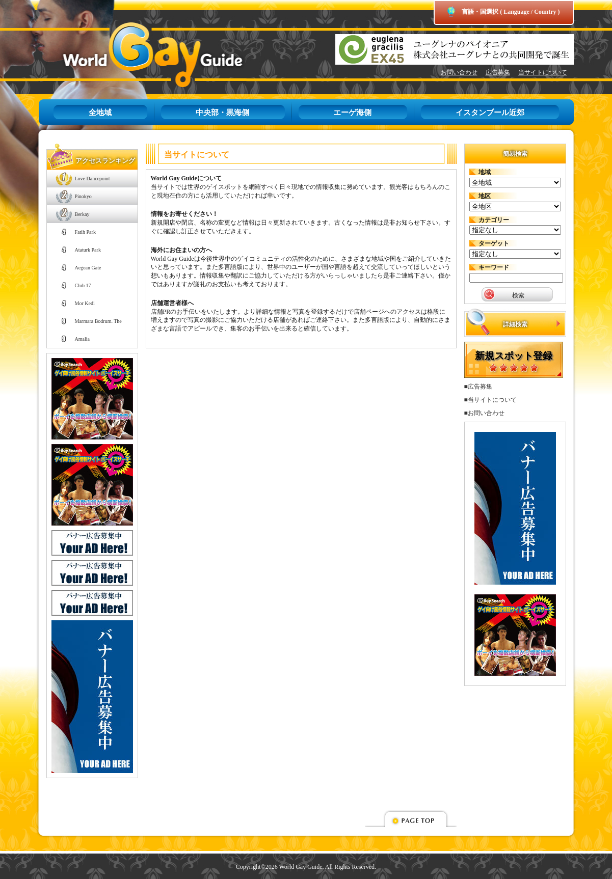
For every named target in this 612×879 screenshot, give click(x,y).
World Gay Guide (138, 54)
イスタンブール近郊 (490, 112)
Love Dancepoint (92, 178)
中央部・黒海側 (222, 112)
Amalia (82, 339)
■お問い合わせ (484, 413)
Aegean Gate (88, 267)
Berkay (82, 214)
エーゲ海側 (352, 112)
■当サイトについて (490, 399)
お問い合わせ (459, 72)
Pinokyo (83, 196)
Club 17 (83, 285)
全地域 (100, 112)
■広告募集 (478, 386)
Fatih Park (85, 232)
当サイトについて (542, 72)
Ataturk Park (88, 250)
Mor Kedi (85, 303)
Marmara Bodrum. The (98, 321)
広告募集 (498, 72)
